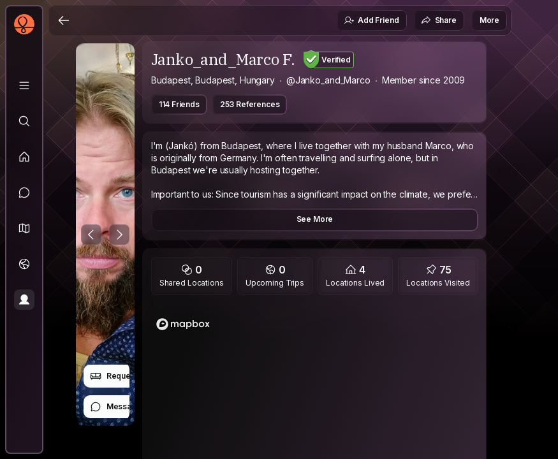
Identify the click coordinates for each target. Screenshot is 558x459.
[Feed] (24, 157)
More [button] (489, 20)
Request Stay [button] (123, 376)
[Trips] (24, 264)
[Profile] (24, 299)
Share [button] (439, 20)
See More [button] (315, 219)
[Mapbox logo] (183, 324)
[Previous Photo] (91, 234)
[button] (24, 228)
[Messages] (24, 192)
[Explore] (24, 121)
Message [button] (116, 406)
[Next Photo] (119, 234)
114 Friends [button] (179, 104)
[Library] (24, 85)
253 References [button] (250, 104)
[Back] (64, 20)
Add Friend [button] (371, 20)
